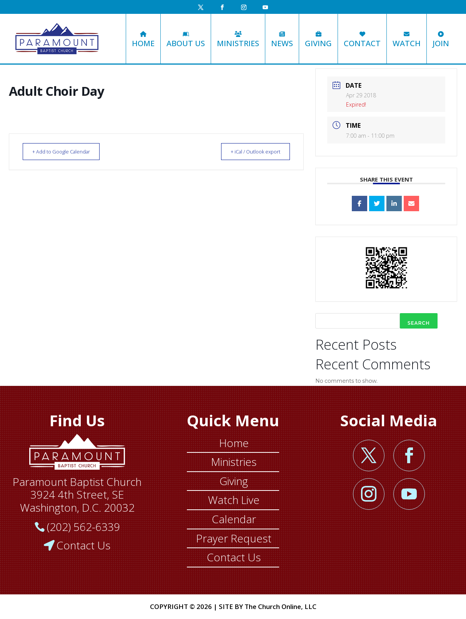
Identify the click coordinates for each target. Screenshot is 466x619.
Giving (318, 39)
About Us (185, 39)
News (282, 39)
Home (143, 39)
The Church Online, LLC (280, 606)
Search (419, 323)
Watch (407, 39)
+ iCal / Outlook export (251, 151)
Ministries (238, 39)
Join (441, 39)
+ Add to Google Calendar (65, 151)
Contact (362, 39)
